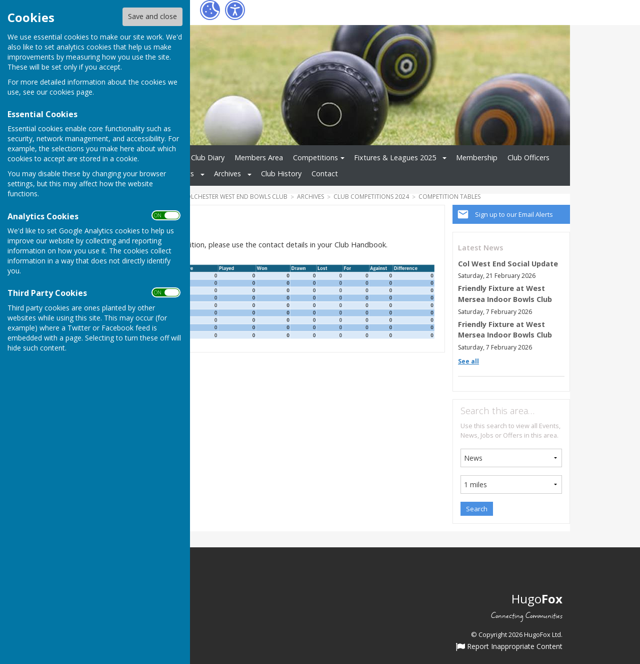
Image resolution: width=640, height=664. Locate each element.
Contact (325, 173)
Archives (227, 173)
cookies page (71, 92)
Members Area (258, 157)
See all (468, 361)
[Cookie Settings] (210, 10)
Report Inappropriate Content (509, 647)
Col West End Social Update (508, 263)
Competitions (315, 157)
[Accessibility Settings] (235, 10)
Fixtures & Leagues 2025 (395, 157)
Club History (281, 173)
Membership (477, 157)
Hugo (537, 598)
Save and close (152, 16)
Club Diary (207, 157)
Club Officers (529, 157)
